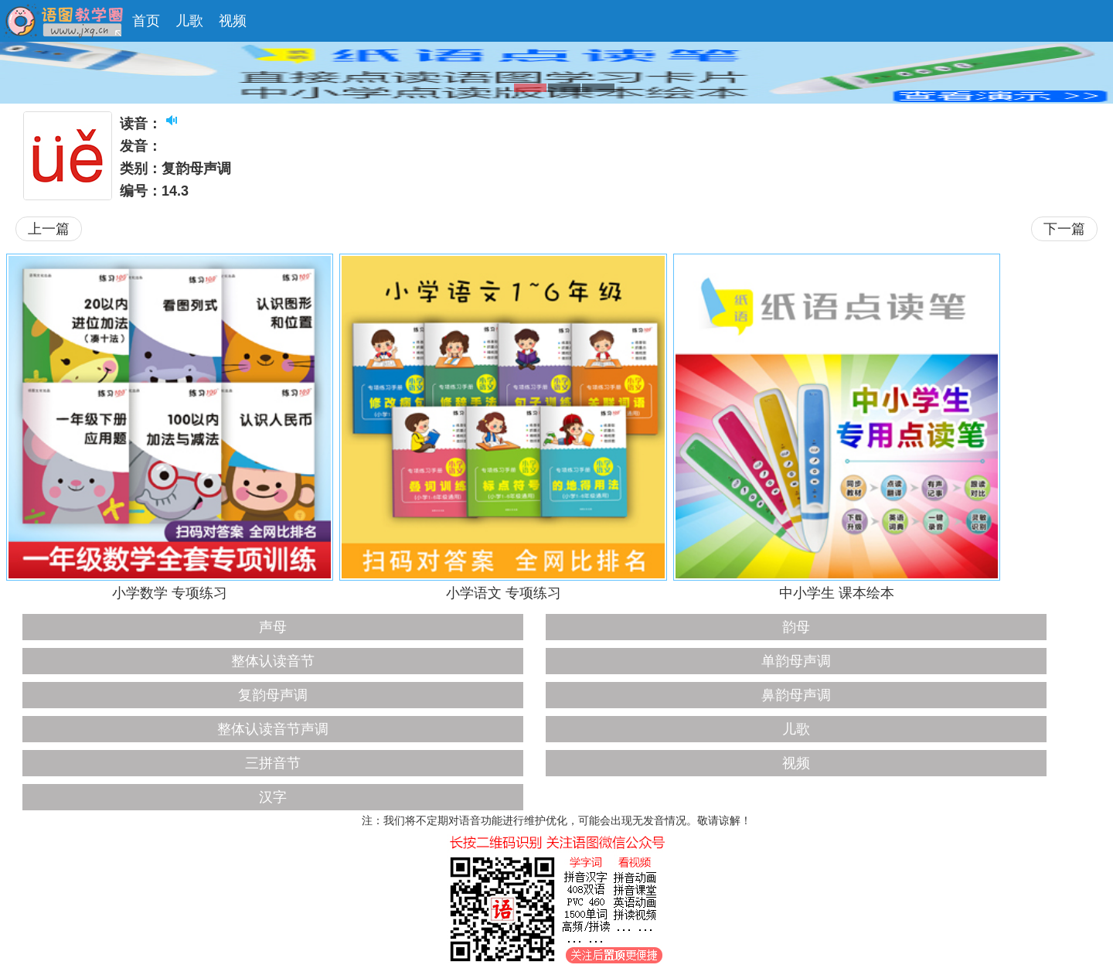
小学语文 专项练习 (503, 593)
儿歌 (189, 21)
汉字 (273, 797)
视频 (233, 21)
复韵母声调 (273, 695)
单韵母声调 (796, 661)
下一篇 (1064, 229)
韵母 (796, 627)
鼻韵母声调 (796, 695)
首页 (146, 21)
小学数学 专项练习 (169, 593)
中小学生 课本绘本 (836, 593)
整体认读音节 (273, 661)
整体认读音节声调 (272, 729)
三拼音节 (273, 763)
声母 (273, 627)
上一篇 (49, 229)
